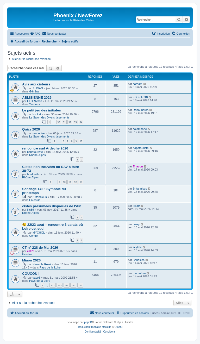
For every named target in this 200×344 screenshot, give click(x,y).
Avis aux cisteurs (36, 84)
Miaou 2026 (31, 260)
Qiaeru (118, 327)
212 (52, 285)
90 (58, 122)
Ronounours (140, 109)
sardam (137, 83)
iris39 (30, 209)
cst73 (30, 251)
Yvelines (34, 104)
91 (64, 122)
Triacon (138, 166)
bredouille (33, 174)
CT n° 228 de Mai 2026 (40, 247)
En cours (34, 200)
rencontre (39, 133)
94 (81, 122)
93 (75, 122)
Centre (33, 235)
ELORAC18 (34, 101)
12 (75, 182)
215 (73, 285)
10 (81, 141)
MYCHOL (39, 232)
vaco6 (36, 277)
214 (66, 285)
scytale (137, 247)
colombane (140, 128)
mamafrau (139, 273)
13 (81, 182)
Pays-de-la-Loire (50, 267)
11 (69, 182)
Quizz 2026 (31, 129)
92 (69, 122)
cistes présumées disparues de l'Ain (51, 206)
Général (34, 91)
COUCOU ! (31, 274)
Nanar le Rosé (42, 264)
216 (80, 285)
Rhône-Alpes (37, 155)
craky (136, 224)
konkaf (37, 114)
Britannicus (40, 196)
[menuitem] (35, 33)
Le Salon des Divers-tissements (49, 117)
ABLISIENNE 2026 (37, 97)
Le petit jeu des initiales (41, 110)
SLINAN (38, 88)
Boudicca (139, 259)
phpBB (88, 322)
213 (59, 285)
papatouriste (35, 151)
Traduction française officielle (94, 327)
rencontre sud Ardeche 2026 (45, 148)
